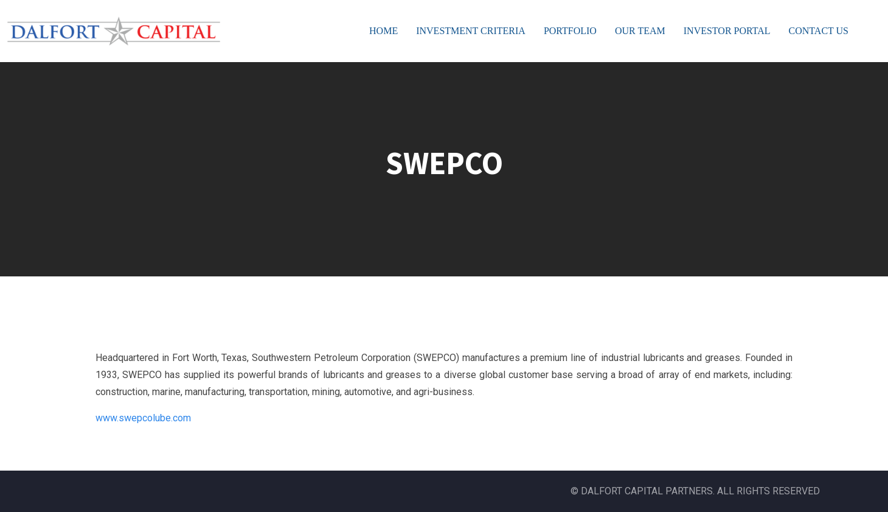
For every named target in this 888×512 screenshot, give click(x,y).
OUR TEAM (640, 31)
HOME (383, 31)
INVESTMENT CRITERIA (471, 31)
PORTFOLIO (570, 31)
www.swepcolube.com (143, 418)
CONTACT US (818, 31)
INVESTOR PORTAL (727, 31)
